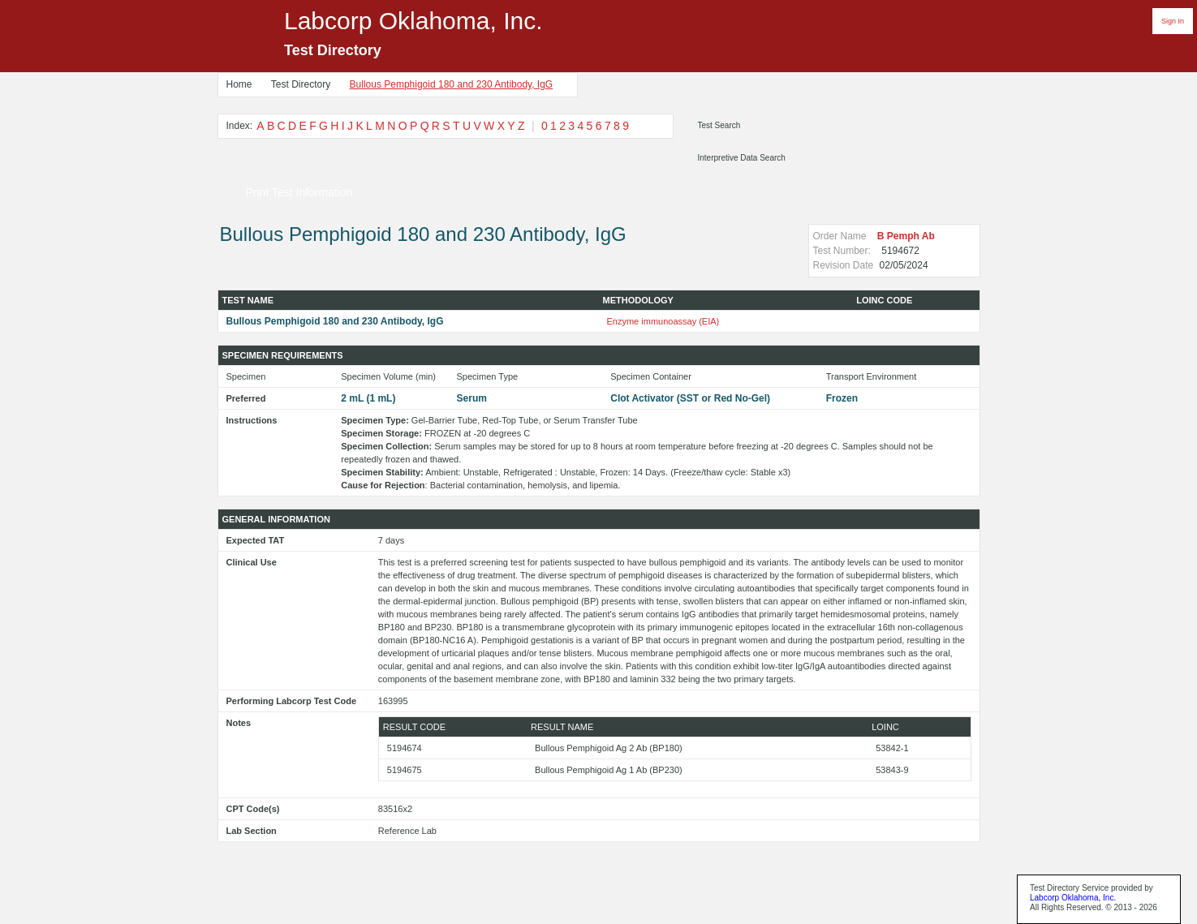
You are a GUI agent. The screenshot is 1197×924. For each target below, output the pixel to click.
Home (239, 84)
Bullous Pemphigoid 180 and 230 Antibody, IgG (451, 84)
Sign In (1172, 21)
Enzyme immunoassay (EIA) (663, 321)
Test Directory (300, 84)
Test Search (719, 125)
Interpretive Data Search (742, 157)
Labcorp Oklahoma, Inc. (1073, 897)
